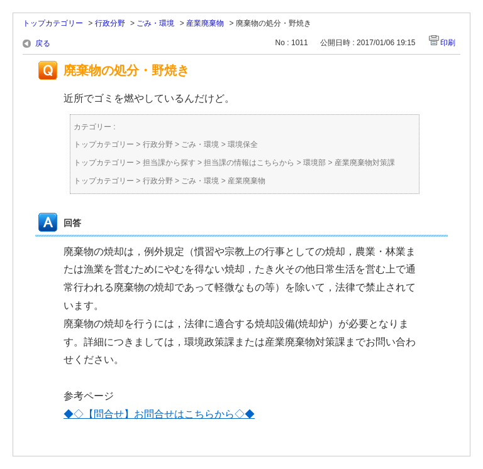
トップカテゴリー (53, 23)
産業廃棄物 (205, 23)
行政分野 (110, 23)
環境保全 (243, 144)
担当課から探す (169, 162)
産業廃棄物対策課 (365, 162)
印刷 (447, 42)
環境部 (314, 162)
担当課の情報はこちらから (249, 162)
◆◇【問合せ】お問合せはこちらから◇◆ (159, 414)
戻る (42, 43)
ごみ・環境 (155, 23)
